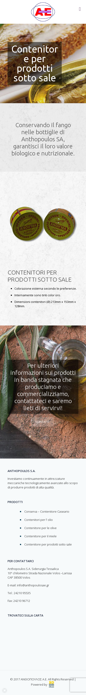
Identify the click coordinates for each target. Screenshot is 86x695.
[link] (51, 684)
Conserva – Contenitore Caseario (46, 511)
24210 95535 (22, 593)
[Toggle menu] (80, 9)
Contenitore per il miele (40, 536)
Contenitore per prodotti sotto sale (48, 544)
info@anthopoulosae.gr (33, 585)
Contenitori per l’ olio (38, 520)
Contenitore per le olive (40, 528)
